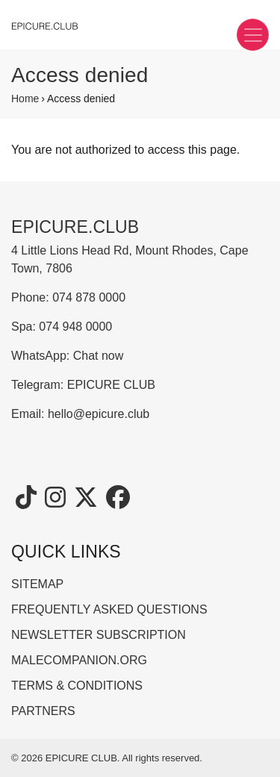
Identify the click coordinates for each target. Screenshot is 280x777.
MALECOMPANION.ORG (79, 660)
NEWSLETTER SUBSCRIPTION (98, 634)
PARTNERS (43, 711)
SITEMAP (37, 584)
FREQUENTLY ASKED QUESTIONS (109, 609)
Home (25, 98)
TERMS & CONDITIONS (77, 685)
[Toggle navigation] (253, 35)
